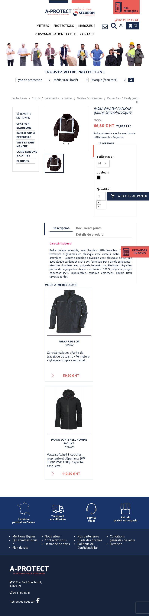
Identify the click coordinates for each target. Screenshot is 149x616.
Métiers (43, 25)
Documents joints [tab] (89, 228)
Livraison (116, 544)
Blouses (22, 161)
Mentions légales (23, 536)
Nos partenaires (88, 536)
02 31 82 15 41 (126, 20)
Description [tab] (61, 228)
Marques (85, 25)
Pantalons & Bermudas (25, 135)
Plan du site (20, 547)
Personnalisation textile (55, 34)
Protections (63, 25)
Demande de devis (57, 544)
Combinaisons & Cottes (25, 153)
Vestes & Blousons (23, 126)
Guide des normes (89, 540)
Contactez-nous (56, 540)
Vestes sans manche (25, 144)
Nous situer (52, 536)
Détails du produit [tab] (89, 234)
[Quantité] (101, 196)
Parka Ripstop (69, 341)
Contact (87, 34)
